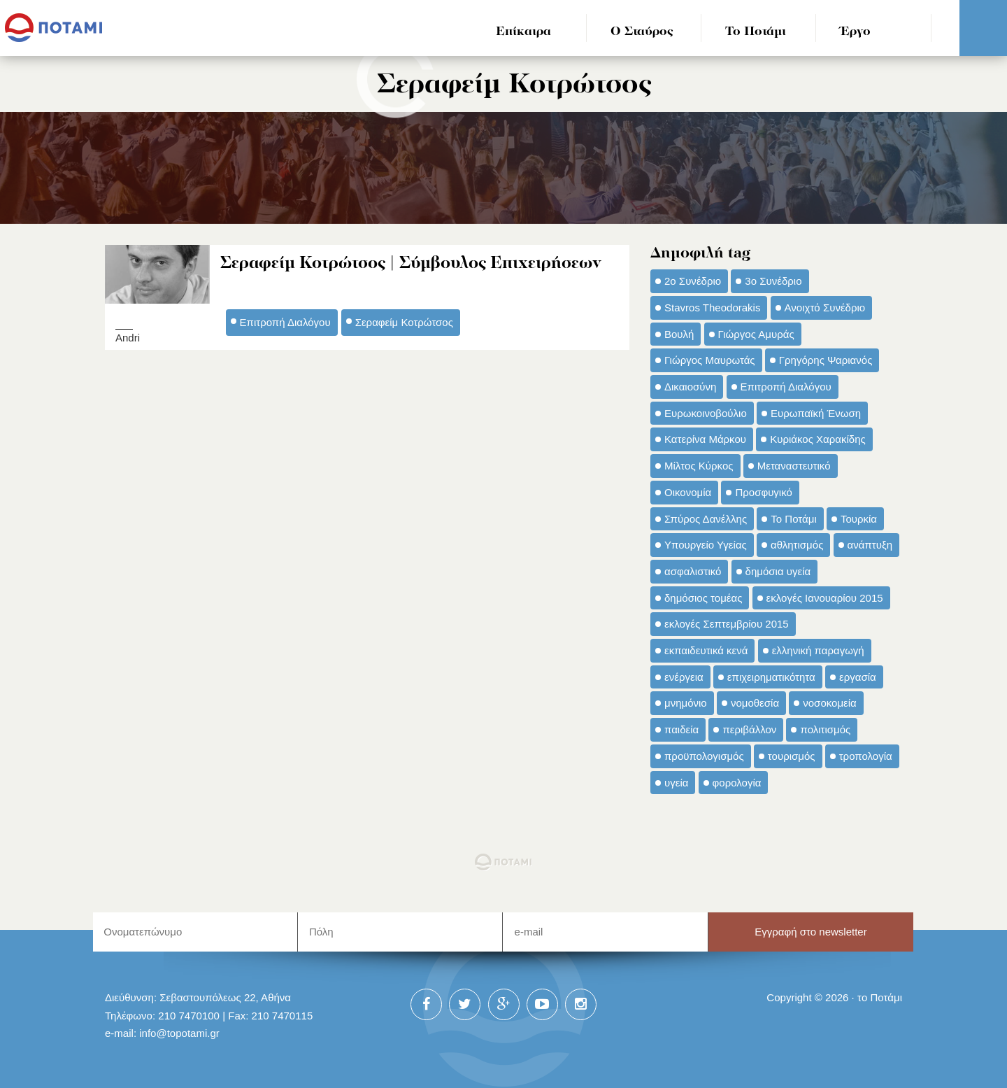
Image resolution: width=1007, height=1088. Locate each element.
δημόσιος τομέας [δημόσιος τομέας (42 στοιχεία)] (703, 598)
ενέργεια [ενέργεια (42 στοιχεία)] (684, 677)
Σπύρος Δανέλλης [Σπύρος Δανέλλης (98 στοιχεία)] (705, 519)
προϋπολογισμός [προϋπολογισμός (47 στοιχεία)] (704, 756)
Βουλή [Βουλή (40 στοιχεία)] (679, 334)
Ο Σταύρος (641, 31)
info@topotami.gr (179, 1033)
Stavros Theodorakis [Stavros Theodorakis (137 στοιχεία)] (712, 307)
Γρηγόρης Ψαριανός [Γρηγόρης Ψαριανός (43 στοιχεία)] (826, 360)
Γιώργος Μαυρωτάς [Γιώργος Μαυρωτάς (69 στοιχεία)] (709, 360)
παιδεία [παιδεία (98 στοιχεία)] (681, 729)
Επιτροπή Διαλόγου (285, 322)
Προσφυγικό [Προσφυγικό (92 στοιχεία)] (763, 492)
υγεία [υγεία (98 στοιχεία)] (676, 783)
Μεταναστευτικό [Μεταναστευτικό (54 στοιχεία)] (794, 466)
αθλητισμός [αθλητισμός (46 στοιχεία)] (797, 545)
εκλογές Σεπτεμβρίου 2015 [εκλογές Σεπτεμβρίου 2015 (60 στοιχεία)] (726, 624)
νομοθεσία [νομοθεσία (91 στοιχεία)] (755, 703)
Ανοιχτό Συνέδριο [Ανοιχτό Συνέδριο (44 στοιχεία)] (825, 307)
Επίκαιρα (523, 31)
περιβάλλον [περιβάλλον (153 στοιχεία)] (749, 729)
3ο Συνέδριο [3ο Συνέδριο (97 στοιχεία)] (773, 281)
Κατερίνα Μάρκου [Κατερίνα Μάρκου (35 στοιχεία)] (705, 439)
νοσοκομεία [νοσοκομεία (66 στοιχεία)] (830, 703)
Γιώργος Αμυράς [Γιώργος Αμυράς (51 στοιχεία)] (756, 334)
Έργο (856, 31)
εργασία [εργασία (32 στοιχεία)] (857, 677)
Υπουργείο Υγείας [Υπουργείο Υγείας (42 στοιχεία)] (705, 545)
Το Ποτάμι (755, 31)
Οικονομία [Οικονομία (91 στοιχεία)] (687, 492)
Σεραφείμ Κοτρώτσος (404, 322)
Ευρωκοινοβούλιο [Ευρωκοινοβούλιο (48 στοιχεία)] (705, 413)
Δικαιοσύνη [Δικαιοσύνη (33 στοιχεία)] (690, 387)
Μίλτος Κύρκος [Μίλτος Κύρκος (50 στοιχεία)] (699, 466)
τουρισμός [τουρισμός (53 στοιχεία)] (791, 756)
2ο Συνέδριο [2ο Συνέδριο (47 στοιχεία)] (692, 281)
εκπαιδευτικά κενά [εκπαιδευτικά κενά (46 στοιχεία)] (706, 650)
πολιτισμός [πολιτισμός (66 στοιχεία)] (825, 729)
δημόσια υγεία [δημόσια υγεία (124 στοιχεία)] (778, 571)
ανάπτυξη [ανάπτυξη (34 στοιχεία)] (870, 545)
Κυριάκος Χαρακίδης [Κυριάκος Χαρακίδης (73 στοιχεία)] (818, 439)
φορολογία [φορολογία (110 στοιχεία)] (737, 783)
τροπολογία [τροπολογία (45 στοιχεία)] (865, 756)
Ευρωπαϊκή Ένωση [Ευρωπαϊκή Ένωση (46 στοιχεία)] (816, 413)
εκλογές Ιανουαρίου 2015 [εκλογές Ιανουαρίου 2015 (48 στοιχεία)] (824, 598)
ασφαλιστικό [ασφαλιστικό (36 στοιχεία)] (692, 571)
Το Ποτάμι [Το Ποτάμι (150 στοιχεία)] (793, 519)
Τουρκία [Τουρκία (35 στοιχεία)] (859, 519)
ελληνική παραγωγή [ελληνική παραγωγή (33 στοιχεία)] (818, 650)
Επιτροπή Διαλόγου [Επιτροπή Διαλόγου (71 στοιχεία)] (786, 387)
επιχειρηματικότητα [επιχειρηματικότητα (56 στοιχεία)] (771, 677)
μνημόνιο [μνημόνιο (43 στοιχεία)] (685, 703)
